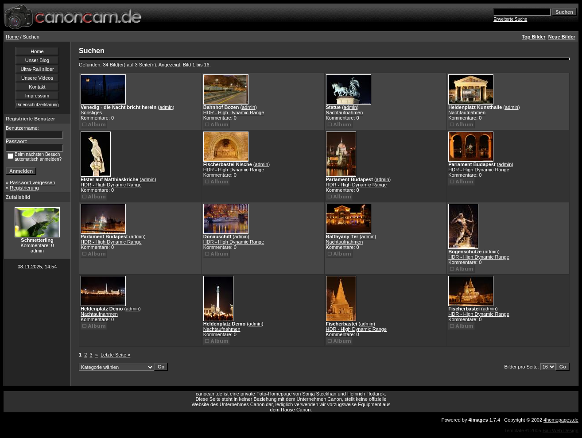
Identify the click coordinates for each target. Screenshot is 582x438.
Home (12, 36)
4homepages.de (560, 419)
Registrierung (24, 187)
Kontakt (37, 86)
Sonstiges (91, 112)
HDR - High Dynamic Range (233, 112)
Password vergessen (32, 182)
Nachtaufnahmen (344, 112)
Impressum (37, 95)
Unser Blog (37, 60)
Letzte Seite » (115, 354)
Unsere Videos (37, 78)
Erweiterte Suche (510, 19)
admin (166, 107)
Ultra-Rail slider (37, 69)
